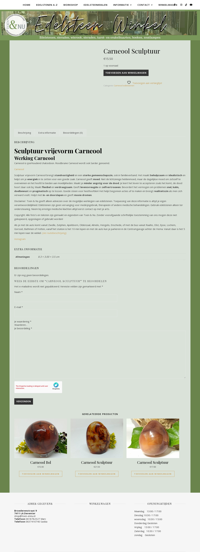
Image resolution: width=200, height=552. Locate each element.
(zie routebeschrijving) (54, 233)
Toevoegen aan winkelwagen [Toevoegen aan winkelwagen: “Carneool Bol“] (40, 474)
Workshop (70, 4)
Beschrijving (24, 132)
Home (26, 4)
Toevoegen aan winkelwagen (126, 73)
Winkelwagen (167, 4)
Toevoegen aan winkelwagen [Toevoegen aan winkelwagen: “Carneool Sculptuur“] (97, 474)
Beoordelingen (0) (73, 132)
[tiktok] (186, 4)
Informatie (121, 4)
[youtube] (191, 4)
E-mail (18, 307)
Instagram (20, 239)
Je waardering (22, 321)
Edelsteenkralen (95, 4)
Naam (18, 292)
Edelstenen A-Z (47, 4)
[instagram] (181, 4)
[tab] (24, 132)
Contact (143, 4)
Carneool (19, 169)
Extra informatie (47, 132)
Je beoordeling (23, 328)
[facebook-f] (175, 4)
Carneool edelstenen (124, 85)
